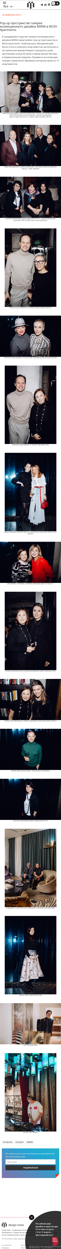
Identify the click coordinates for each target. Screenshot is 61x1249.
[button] (31, 1217)
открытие (8, 1142)
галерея (20, 1142)
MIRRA (30, 1142)
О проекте (7, 1245)
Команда (5, 1248)
